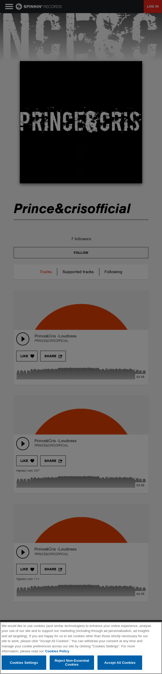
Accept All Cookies (120, 663)
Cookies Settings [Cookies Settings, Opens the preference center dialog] (24, 663)
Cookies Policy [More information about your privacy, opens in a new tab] (57, 651)
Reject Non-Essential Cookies (72, 663)
